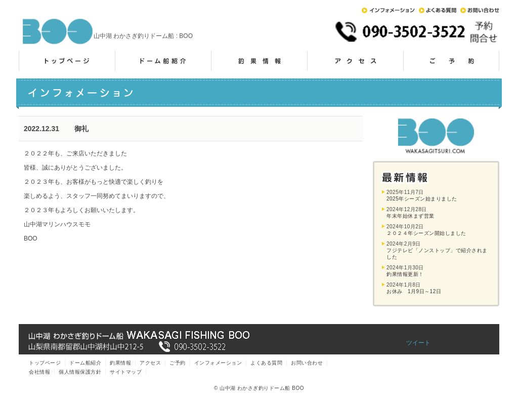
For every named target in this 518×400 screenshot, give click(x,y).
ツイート (418, 342)
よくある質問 (437, 10)
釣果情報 (259, 61)
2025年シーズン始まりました (421, 199)
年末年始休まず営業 (410, 216)
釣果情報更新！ (405, 274)
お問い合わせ (479, 10)
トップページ (67, 61)
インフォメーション (388, 10)
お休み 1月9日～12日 (413, 291)
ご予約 (451, 61)
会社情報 (39, 372)
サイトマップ (126, 372)
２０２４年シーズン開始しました (426, 233)
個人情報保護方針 (80, 372)
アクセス (355, 61)
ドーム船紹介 (163, 61)
